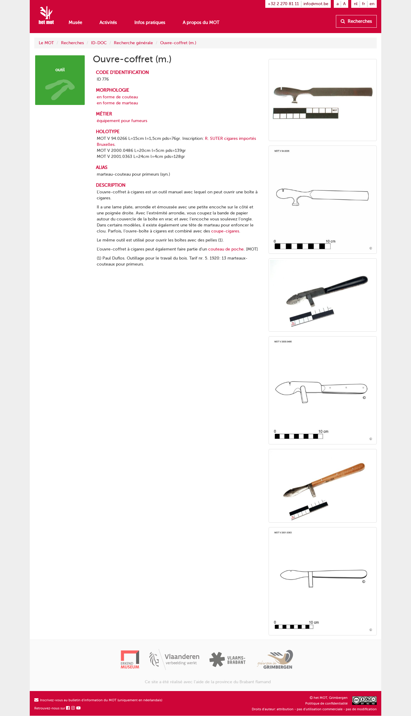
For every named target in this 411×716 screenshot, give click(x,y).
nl (356, 4)
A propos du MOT (201, 22)
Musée (75, 22)
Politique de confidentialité (326, 703)
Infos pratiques (149, 22)
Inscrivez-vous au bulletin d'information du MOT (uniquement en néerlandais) (98, 700)
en (372, 4)
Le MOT (46, 43)
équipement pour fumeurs (122, 120)
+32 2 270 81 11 (283, 4)
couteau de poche (226, 249)
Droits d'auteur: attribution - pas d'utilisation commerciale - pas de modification (314, 709)
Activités (108, 22)
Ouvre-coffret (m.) (178, 43)
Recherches (356, 21)
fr (363, 4)
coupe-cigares (225, 231)
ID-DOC (99, 43)
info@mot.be (315, 4)
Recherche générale (133, 43)
